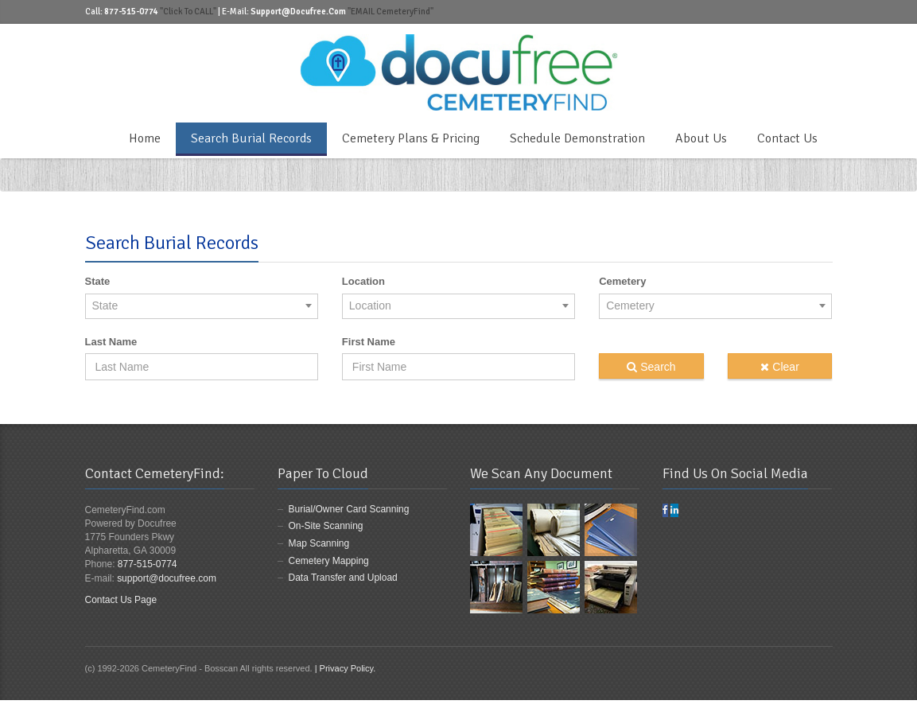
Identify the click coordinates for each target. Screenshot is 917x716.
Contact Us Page (121, 599)
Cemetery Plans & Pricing (411, 138)
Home (145, 138)
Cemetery (622, 281)
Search (651, 367)
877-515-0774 (147, 564)
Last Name (111, 342)
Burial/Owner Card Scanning (349, 509)
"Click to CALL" (188, 11)
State (98, 281)
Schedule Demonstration (577, 138)
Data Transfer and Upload (343, 577)
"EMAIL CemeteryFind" (389, 11)
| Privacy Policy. (345, 668)
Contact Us (787, 138)
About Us (701, 138)
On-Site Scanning (326, 525)
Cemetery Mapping (329, 560)
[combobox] (201, 305)
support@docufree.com (166, 578)
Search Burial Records (251, 138)
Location (363, 281)
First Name (368, 342)
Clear (779, 367)
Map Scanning (319, 543)
